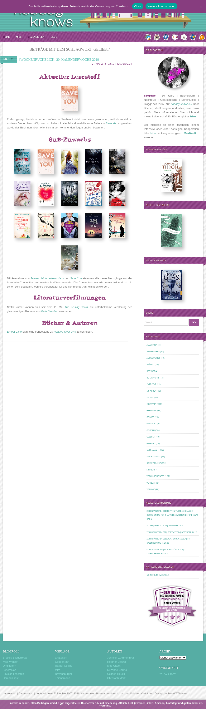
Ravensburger (63, 673)
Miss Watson (10, 661)
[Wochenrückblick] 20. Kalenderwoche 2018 (59, 59)
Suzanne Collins (117, 669)
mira (57, 669)
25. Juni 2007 (167, 674)
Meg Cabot (114, 665)
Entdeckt (151, 384)
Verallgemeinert (155, 476)
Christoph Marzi (116, 678)
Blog (54, 37)
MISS (19, 37)
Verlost (151, 489)
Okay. (137, 6)
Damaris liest (11, 678)
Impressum (9, 693)
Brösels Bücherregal (15, 657)
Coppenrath (62, 661)
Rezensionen (36, 37)
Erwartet (151, 404)
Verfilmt (151, 483)
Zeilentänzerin (154, 511)
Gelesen (151, 430)
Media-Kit (191, 133)
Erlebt (150, 397)
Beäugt (150, 364)
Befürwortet (153, 378)
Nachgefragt (154, 456)
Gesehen (151, 437)
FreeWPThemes (177, 693)
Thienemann (62, 678)
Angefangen (153, 351)
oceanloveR (153, 549)
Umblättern (9, 665)
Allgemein (152, 345)
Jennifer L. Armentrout (120, 657)
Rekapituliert (124, 64)
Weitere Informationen (161, 6)
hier (193, 116)
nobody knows (44, 693)
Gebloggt (152, 410)
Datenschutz (25, 693)
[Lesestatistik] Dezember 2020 (168, 525)
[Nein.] (201, 6)
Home (6, 37)
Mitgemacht (153, 450)
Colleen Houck (116, 673)
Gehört (150, 417)
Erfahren (151, 391)
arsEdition (61, 657)
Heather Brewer (116, 661)
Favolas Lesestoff (13, 673)
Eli (148, 525)
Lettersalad (9, 669)
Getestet (151, 443)
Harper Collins (63, 665)
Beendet (151, 371)
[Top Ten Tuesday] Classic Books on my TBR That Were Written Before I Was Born (172, 515)
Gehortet (151, 423)
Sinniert (151, 470)
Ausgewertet (153, 358)
